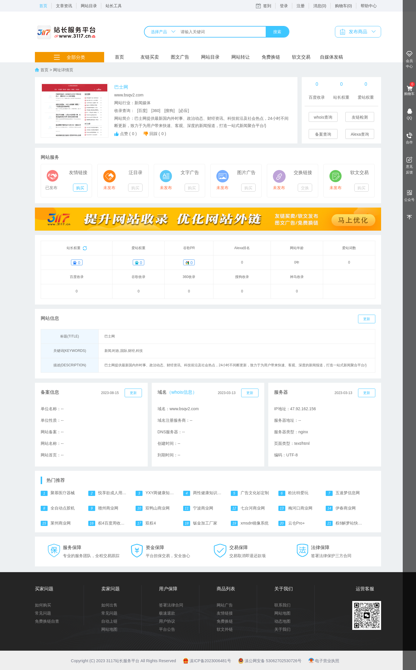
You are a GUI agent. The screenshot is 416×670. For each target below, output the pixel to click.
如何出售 (109, 605)
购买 (80, 188)
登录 (284, 5)
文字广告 (190, 172)
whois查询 (323, 117)
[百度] (142, 110)
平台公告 (167, 629)
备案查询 (323, 134)
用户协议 (167, 621)
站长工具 (114, 5)
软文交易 (301, 57)
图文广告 (180, 57)
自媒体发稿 (331, 57)
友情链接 (78, 172)
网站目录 (89, 5)
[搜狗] (169, 110)
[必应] (184, 110)
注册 (301, 5)
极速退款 (167, 613)
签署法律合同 (171, 605)
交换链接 (303, 172)
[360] (155, 110)
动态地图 (282, 621)
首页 (43, 5)
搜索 (277, 31)
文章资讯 (64, 5)
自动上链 (109, 621)
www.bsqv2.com (128, 95)
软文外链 (225, 629)
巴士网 (121, 87)
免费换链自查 (47, 621)
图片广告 (246, 172)
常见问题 (43, 613)
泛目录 (136, 172)
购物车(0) (343, 5)
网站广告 (225, 605)
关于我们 (282, 629)
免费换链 (271, 57)
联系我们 (282, 605)
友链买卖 (149, 57)
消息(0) (319, 5)
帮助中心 (369, 5)
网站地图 (109, 629)
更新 (366, 319)
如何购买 (43, 605)
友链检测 (360, 117)
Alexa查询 (360, 134)
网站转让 (240, 57)
